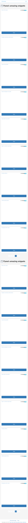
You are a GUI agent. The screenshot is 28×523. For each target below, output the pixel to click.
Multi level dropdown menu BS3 (6, 91)
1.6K (21, 146)
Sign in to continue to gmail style (6, 401)
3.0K (21, 64)
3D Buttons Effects (4, 173)
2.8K (21, 91)
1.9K (21, 173)
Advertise (24, 522)
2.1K (21, 200)
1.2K (21, 227)
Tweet (18, 520)
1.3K (21, 374)
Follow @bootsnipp (13, 520)
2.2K (21, 10)
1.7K (21, 37)
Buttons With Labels (5, 265)
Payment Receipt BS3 (5, 64)
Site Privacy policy (17, 522)
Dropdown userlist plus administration (7, 37)
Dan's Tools (11, 522)
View (14, 32)
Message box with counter (6, 227)
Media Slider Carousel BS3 (6, 118)
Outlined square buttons (5, 200)
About (21, 522)
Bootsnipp (4, 1)
